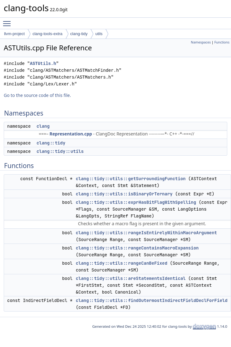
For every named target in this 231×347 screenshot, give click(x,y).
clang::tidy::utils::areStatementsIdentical (131, 278)
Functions (221, 42)
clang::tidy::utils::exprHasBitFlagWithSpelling (136, 202)
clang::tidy (50, 143)
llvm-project (14, 33)
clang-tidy (79, 33)
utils (98, 33)
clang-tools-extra (47, 33)
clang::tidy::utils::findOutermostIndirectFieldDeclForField (151, 300)
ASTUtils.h (43, 63)
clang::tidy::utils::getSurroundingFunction (131, 178)
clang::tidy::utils (59, 151)
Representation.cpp (71, 134)
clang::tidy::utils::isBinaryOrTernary (124, 194)
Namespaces (201, 42)
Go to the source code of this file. (37, 95)
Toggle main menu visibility (8, 21)
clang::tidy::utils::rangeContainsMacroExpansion (137, 248)
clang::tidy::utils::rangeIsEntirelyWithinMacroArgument (146, 232)
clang (43, 126)
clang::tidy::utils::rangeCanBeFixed (121, 263)
